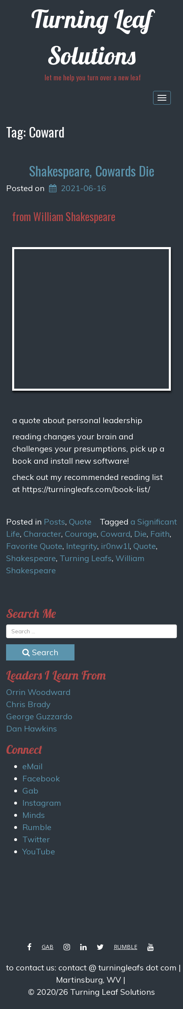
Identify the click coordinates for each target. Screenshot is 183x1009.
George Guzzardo (39, 716)
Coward (115, 534)
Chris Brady (28, 704)
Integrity (81, 546)
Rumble (36, 827)
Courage (81, 534)
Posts (54, 521)
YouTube (38, 851)
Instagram (41, 803)
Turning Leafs (86, 558)
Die (140, 534)
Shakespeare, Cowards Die (91, 171)
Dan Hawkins (31, 728)
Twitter (36, 839)
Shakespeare (31, 558)
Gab (30, 790)
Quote (80, 521)
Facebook (41, 778)
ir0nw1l (115, 546)
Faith (160, 534)
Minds (33, 815)
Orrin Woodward (38, 692)
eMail (32, 766)
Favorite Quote (34, 546)
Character (42, 534)
